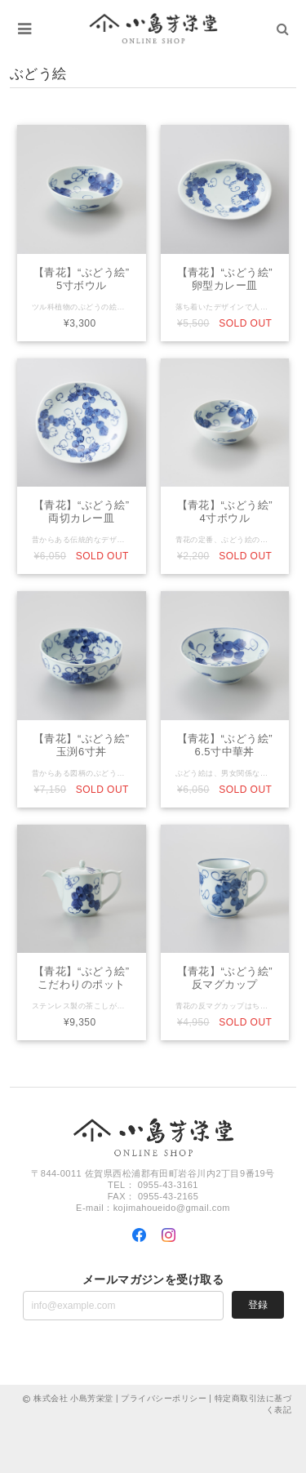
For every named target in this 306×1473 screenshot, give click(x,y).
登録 (258, 1305)
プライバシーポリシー (163, 1398)
